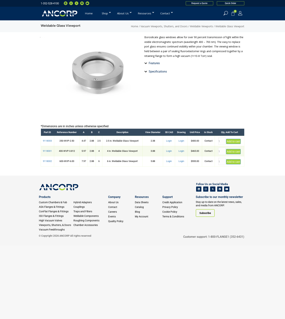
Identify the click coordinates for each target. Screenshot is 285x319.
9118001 (47, 224)
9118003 (47, 214)
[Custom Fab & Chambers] (56, 276)
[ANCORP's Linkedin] (198, 262)
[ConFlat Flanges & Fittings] (56, 285)
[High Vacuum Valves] (56, 294)
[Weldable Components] (90, 289)
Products (45, 270)
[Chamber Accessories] (90, 298)
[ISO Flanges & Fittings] (56, 289)
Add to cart (233, 214)
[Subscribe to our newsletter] (205, 286)
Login (169, 214)
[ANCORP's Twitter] (212, 262)
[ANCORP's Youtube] (226, 262)
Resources (142, 270)
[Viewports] (56, 298)
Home (134, 26)
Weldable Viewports (201, 26)
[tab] (146, 124)
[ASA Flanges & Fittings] (56, 280)
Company (114, 270)
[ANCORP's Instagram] (205, 262)
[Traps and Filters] (90, 285)
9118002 (47, 234)
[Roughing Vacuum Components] (90, 294)
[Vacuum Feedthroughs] (56, 303)
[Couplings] (90, 280)
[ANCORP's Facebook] (219, 262)
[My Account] (240, 13)
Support (167, 270)
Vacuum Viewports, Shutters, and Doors (164, 26)
